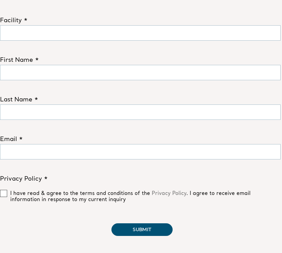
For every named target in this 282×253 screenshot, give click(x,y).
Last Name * (19, 99)
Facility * (14, 20)
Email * (11, 139)
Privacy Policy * (24, 178)
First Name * (19, 60)
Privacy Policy (169, 193)
